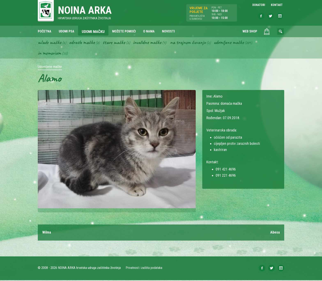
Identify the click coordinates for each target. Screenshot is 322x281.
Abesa (275, 233)
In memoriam (50, 53)
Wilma (47, 233)
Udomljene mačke (235, 42)
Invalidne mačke (150, 42)
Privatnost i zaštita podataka (144, 269)
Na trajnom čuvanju (193, 42)
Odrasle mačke (83, 42)
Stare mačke (116, 42)
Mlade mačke (50, 42)
